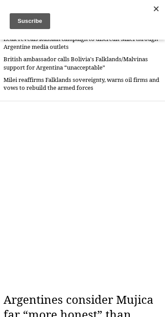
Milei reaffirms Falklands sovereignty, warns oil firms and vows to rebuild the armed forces (81, 84)
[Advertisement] (82, 197)
